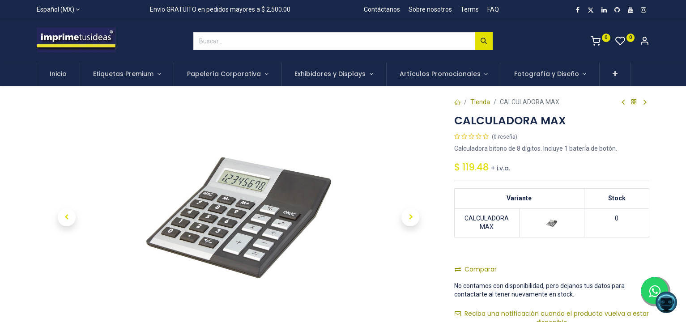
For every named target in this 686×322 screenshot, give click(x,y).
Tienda (480, 102)
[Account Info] (644, 42)
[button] (615, 74)
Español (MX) (55, 9)
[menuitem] (58, 74)
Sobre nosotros (430, 9)
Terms (469, 9)
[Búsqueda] (484, 41)
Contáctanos (382, 9)
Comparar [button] (476, 269)
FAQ (493, 9)
